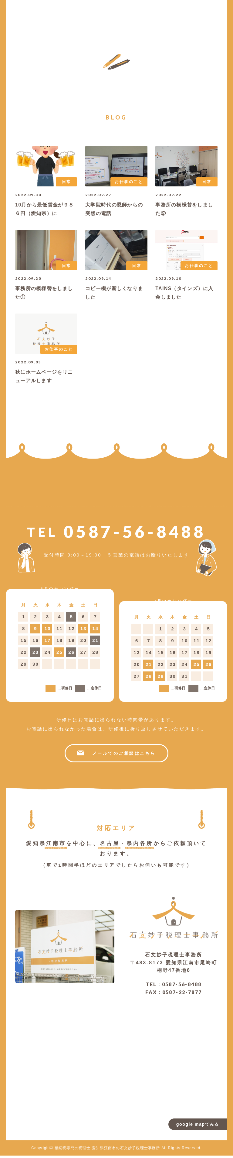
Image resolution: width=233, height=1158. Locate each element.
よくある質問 (188, 18)
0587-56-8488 (116, 534)
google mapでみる (196, 1125)
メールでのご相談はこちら (116, 755)
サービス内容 (197, 16)
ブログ (169, 15)
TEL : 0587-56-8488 (173, 987)
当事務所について (207, 19)
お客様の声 (178, 13)
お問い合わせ (159, 18)
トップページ (216, 21)
